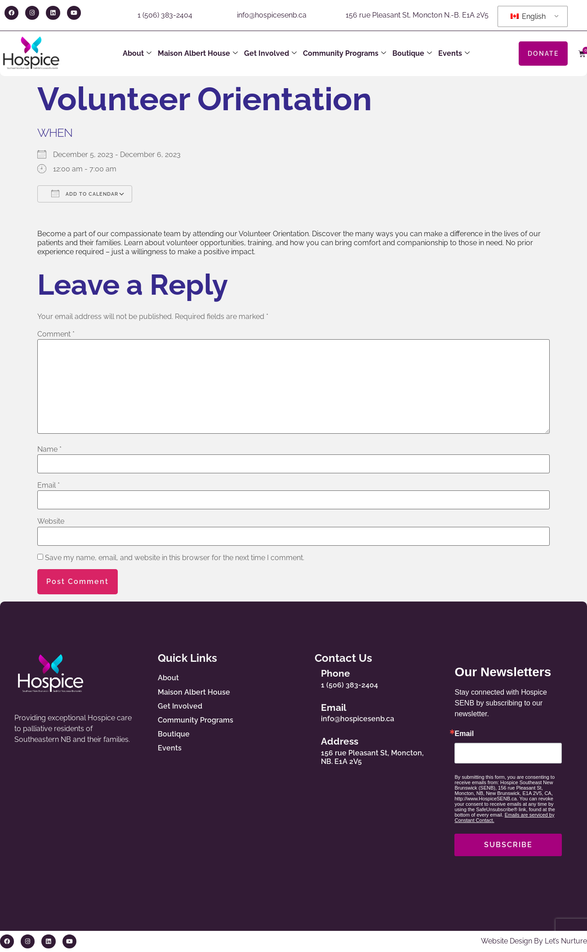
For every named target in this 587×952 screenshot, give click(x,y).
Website (50, 521)
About (137, 53)
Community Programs (344, 53)
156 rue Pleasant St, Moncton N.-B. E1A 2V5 (417, 15)
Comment (56, 334)
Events (454, 53)
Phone (336, 673)
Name (49, 449)
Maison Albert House (198, 53)
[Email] (305, 711)
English (528, 16)
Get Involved (270, 53)
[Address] (305, 749)
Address (340, 741)
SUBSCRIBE (508, 844)
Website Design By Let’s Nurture (534, 941)
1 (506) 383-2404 (165, 15)
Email (48, 485)
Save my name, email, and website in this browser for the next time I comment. (174, 557)
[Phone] (305, 677)
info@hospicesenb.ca (272, 15)
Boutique (412, 53)
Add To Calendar (84, 193)
